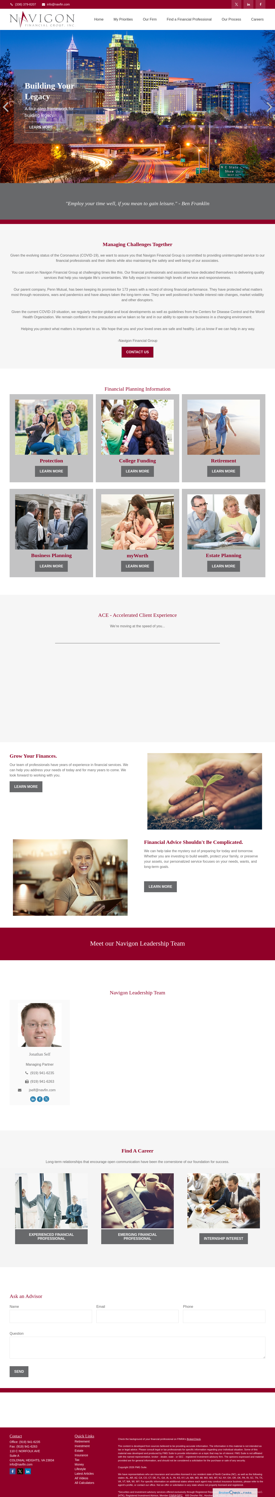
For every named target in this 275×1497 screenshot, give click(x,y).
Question (17, 1333)
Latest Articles (84, 1473)
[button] (98, 19)
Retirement (82, 1441)
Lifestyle (80, 1469)
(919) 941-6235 (42, 1073)
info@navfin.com (56, 4)
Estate (79, 1450)
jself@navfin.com (42, 1090)
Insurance (81, 1455)
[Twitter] (236, 4)
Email (100, 1306)
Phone (188, 1306)
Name (14, 1306)
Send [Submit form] (19, 1371)
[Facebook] (260, 4)
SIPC (180, 1495)
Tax (77, 1460)
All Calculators (84, 1483)
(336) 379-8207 (23, 4)
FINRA (172, 1495)
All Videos (81, 1478)
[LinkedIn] (248, 4)
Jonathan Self (39, 1054)
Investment (82, 1446)
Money (79, 1464)
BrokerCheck (194, 1439)
